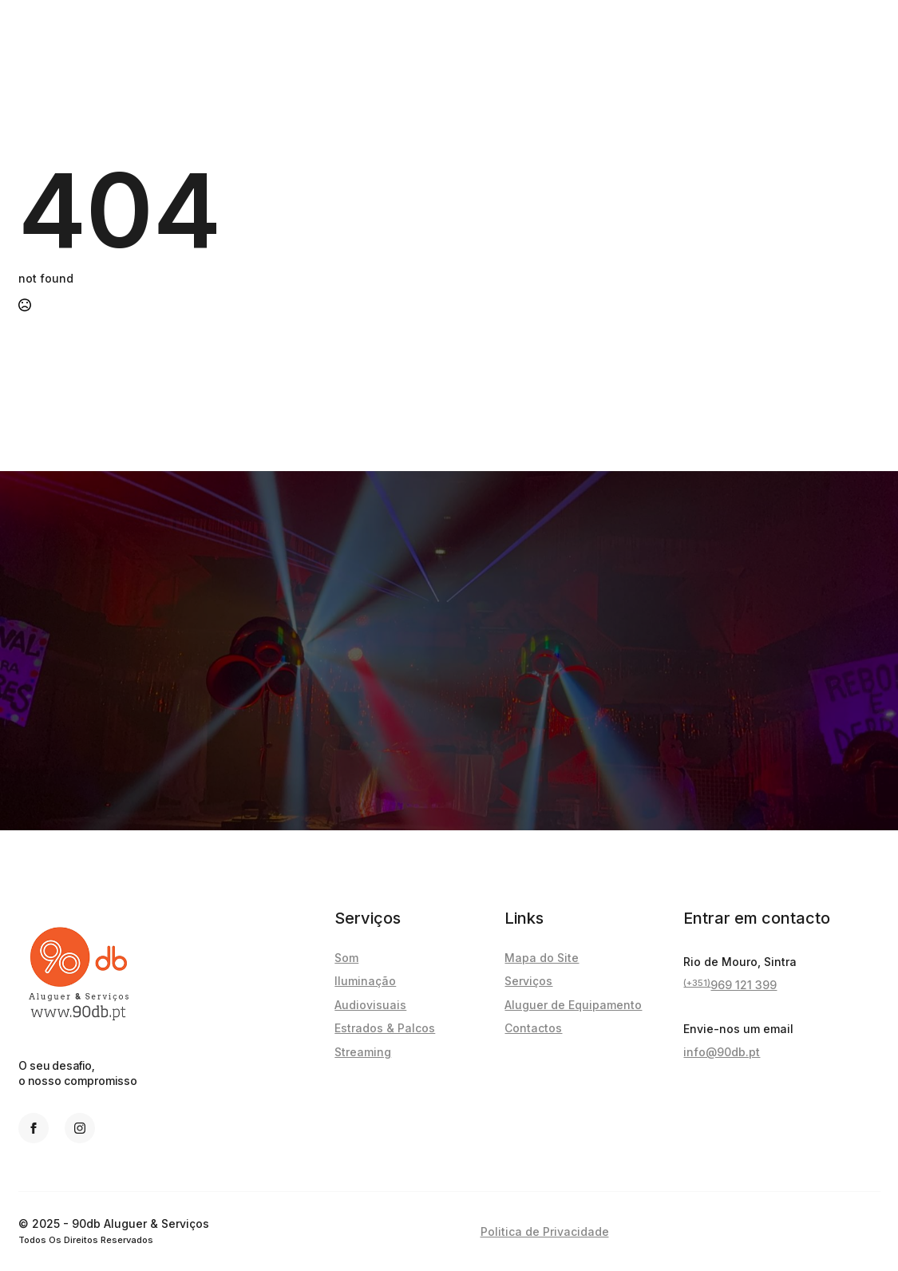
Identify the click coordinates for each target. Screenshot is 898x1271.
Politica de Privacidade (545, 1231)
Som (346, 957)
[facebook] (33, 1128)
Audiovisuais (370, 1005)
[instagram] (80, 1128)
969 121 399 (730, 985)
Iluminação (365, 981)
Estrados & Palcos (384, 1028)
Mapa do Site (541, 957)
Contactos (533, 1028)
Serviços (528, 981)
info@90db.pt (721, 1052)
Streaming (362, 1052)
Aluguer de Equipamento (573, 1005)
